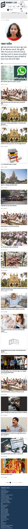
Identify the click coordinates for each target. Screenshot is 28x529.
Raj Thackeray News (5, 505)
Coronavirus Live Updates (6, 502)
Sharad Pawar (3, 489)
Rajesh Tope (3, 493)
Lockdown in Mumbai (5, 496)
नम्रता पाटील (7, 20)
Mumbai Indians (4, 506)
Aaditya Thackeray (4, 508)
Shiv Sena (3, 507)
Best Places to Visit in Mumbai (6, 527)
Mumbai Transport (4, 512)
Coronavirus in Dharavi (5, 497)
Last (20, 482)
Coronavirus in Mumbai (5, 501)
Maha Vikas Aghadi (4, 510)
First (8, 482)
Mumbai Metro (3, 517)
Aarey (2, 521)
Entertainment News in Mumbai (7, 525)
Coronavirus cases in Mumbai (6, 498)
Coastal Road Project (5, 491)
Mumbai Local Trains (5, 519)
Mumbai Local (3, 520)
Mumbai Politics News (5, 515)
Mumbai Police (3, 522)
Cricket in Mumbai (4, 492)
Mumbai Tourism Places (5, 526)
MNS (2, 503)
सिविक (14, 6)
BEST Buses (3, 524)
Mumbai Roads (4, 516)
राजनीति (18, 6)
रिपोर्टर (4, 20)
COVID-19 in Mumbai (5, 500)
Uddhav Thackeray (4, 511)
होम (1, 20)
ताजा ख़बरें (10, 6)
